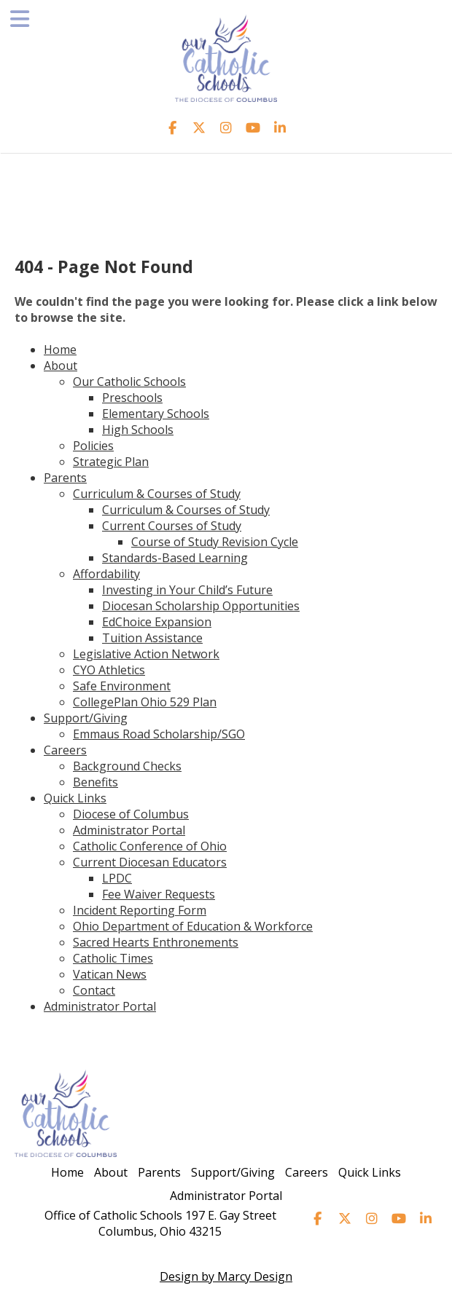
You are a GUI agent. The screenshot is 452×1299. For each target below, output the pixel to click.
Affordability (106, 574)
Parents (65, 478)
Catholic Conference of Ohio (150, 846)
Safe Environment (122, 686)
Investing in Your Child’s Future (187, 590)
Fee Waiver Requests (158, 894)
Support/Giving (86, 718)
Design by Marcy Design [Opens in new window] (226, 1276)
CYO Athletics (109, 670)
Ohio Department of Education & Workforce (193, 926)
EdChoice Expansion (156, 622)
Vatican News (110, 974)
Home (60, 349)
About (60, 366)
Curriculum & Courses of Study (157, 494)
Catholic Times (113, 958)
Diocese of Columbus (131, 814)
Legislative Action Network (146, 654)
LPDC (117, 878)
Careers (65, 750)
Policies (93, 446)
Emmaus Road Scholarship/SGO (159, 734)
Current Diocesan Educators (150, 862)
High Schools (138, 430)
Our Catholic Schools (129, 382)
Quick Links (75, 798)
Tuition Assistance (152, 638)
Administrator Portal (129, 830)
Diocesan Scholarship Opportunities (201, 606)
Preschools (132, 398)
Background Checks (127, 766)
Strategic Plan (111, 462)
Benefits (95, 782)
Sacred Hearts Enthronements (155, 942)
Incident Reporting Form (139, 910)
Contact (94, 990)
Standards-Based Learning (175, 558)
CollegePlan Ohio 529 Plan (145, 702)
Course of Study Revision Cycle (214, 542)
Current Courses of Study (171, 526)
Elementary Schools (155, 414)
